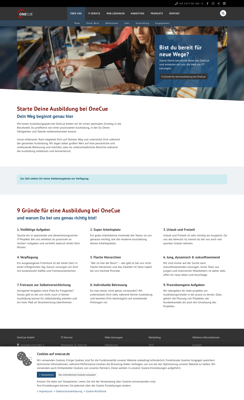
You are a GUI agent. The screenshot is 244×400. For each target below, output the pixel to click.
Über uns (76, 13)
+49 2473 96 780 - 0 (189, 3)
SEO (151, 345)
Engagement (162, 23)
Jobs (126, 23)
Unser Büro (92, 23)
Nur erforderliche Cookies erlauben (77, 374)
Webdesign (111, 345)
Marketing (137, 13)
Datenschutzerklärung (69, 391)
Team (77, 23)
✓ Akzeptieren (46, 374)
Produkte (157, 13)
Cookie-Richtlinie (96, 391)
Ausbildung (142, 23)
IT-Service (94, 13)
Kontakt (174, 13)
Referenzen (112, 23)
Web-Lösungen (116, 13)
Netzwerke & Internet (74, 345)
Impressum (45, 391)
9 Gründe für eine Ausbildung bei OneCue (183, 76)
